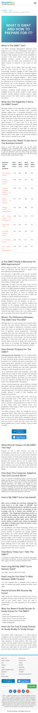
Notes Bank (4, 676)
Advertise (22, 669)
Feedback (4, 672)
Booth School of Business (6, 201)
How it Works (5, 660)
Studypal (4, 10)
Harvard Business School (5, 182)
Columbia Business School (5, 233)
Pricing (21, 665)
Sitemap (21, 672)
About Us (4, 658)
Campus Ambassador (7, 669)
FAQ (2, 663)
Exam (10, 10)
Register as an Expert (25, 674)
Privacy (3, 665)
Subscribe (31, 686)
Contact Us (22, 660)
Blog (2, 674)
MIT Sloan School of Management (6, 218)
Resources (22, 658)
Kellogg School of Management (6, 209)
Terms (20, 663)
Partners (21, 667)
